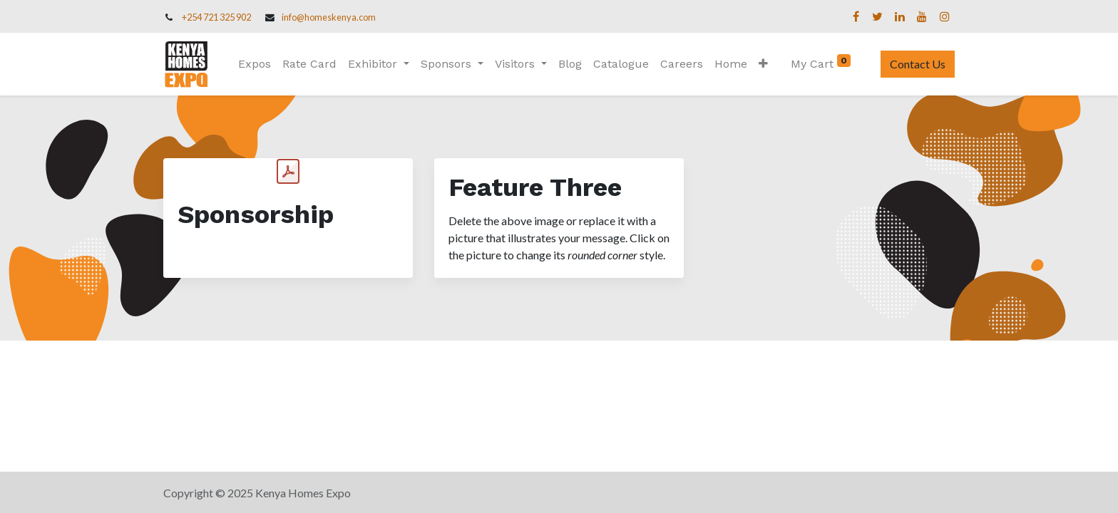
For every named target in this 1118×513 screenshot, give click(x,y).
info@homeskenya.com (329, 17)
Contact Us (917, 64)
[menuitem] (254, 64)
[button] (763, 64)
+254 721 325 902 (216, 17)
